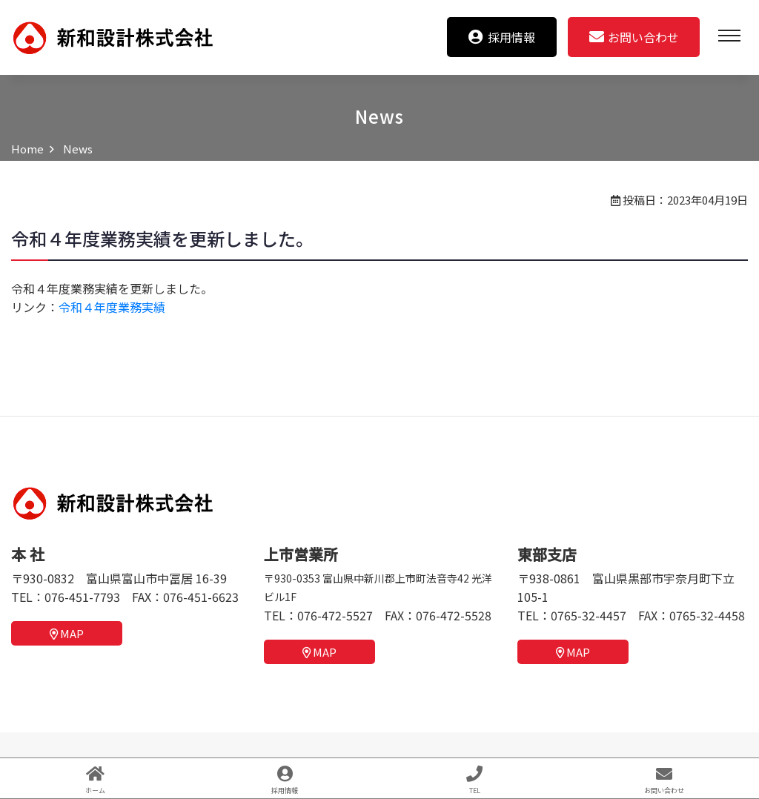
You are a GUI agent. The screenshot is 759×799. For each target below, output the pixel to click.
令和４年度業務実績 (112, 307)
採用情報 (501, 37)
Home (27, 148)
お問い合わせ (634, 37)
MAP (67, 633)
